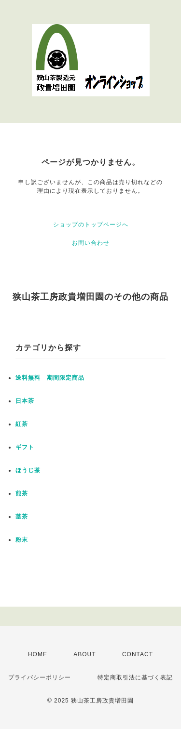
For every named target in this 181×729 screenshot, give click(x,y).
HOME (37, 654)
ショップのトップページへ (90, 224)
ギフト (24, 447)
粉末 (21, 539)
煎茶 (21, 493)
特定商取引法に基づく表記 (135, 677)
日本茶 (24, 401)
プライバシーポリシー (39, 677)
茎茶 (21, 516)
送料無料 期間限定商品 (49, 377)
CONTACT (137, 654)
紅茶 (21, 424)
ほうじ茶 (28, 470)
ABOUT (84, 654)
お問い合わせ (91, 242)
